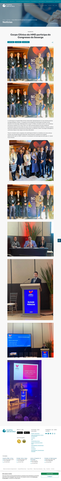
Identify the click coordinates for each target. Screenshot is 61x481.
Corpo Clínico (44, 5)
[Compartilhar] (52, 42)
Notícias (50, 5)
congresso (18, 42)
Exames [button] (21, 5)
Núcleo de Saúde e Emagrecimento (10, 468)
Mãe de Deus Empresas (38, 468)
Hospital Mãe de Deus (35, 441)
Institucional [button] (5, 1)
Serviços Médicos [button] (37, 5)
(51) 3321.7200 (20, 462)
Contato (52, 468)
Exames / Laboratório (35, 433)
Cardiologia (10, 42)
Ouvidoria (48, 468)
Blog (53, 5)
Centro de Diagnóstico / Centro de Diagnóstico (37, 436)
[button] (59, 240)
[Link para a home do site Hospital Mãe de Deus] (9, 430)
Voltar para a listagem (53, 23)
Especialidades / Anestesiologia (37, 445)
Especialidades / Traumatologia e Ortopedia (37, 451)
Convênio (33, 437)
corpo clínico (26, 42)
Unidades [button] (12, 1)
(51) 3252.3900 (47, 462)
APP (56, 5)
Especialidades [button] (28, 5)
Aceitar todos (50, 473)
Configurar (49, 476)
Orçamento (33, 448)
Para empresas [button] (50, 1)
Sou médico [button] (34, 1)
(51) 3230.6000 (6, 462)
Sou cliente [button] (42, 1)
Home (4, 19)
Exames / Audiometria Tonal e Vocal (36, 443)
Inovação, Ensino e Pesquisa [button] (23, 1)
